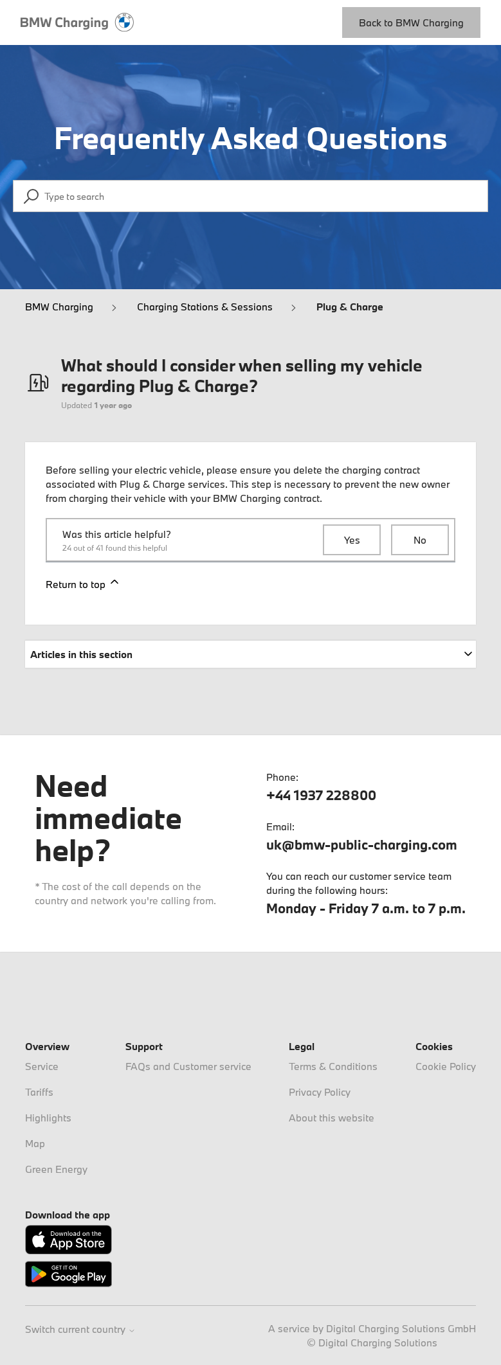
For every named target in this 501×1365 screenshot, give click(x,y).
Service (42, 1066)
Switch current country (80, 1329)
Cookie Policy (445, 1066)
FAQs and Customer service (188, 1066)
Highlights (48, 1117)
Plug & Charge (349, 306)
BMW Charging (59, 306)
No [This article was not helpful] (420, 539)
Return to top (83, 583)
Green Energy (56, 1169)
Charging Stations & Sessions (205, 306)
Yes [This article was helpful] (352, 539)
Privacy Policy (320, 1091)
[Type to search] (250, 196)
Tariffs (39, 1091)
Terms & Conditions (333, 1066)
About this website (331, 1117)
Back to (411, 22)
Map (35, 1143)
